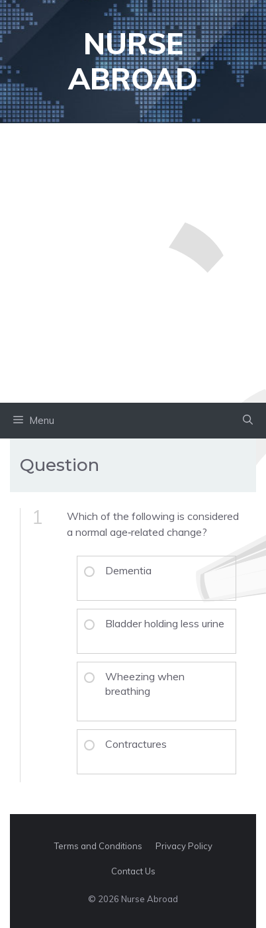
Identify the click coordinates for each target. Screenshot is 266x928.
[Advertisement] (133, 263)
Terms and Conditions (98, 846)
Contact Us (133, 871)
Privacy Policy (183, 846)
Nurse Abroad (133, 61)
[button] (248, 420)
